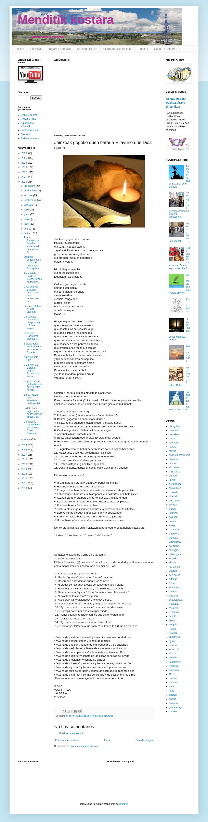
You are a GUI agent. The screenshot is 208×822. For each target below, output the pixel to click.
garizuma (108, 716)
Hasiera (19, 48)
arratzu (173, 694)
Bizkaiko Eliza (28, 119)
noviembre (30, 190)
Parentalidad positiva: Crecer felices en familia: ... (33, 277)
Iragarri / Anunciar (59, 48)
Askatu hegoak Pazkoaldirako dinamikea (176, 102)
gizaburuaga (175, 707)
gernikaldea (175, 484)
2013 (25, 473)
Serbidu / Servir (86, 48)
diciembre (30, 186)
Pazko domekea (188, 305)
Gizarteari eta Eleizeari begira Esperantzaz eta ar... (32, 370)
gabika (172, 699)
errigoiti (173, 624)
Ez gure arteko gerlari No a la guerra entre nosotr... (33, 385)
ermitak (173, 475)
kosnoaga (174, 587)
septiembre (30, 200)
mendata (174, 603)
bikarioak (70, 716)
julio (26, 209)
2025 (25, 158)
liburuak (173, 513)
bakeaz (173, 591)
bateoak (173, 537)
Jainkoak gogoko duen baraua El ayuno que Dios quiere (32, 262)
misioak (173, 492)
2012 (25, 478)
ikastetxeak (175, 661)
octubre (28, 195)
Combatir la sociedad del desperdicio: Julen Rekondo (32, 427)
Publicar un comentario (71, 733)
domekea (174, 434)
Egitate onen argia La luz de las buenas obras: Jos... (33, 412)
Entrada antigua (144, 740)
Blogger (123, 804)
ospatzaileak (176, 599)
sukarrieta (174, 636)
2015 (25, 464)
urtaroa (173, 570)
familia (172, 451)
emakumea (175, 488)
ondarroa (174, 670)
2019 (25, 445)
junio (27, 214)
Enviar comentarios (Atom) (84, 746)
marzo (28, 228)
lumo (171, 690)
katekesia (174, 442)
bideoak (173, 496)
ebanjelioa (89, 716)
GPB (171, 674)
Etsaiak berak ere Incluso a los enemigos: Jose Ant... (33, 348)
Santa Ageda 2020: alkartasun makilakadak (32, 399)
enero (27, 439)
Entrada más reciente (66, 740)
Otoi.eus (25, 134)
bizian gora (175, 554)
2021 (25, 177)
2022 (25, 172)
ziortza (172, 562)
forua (171, 583)
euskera (173, 703)
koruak (172, 558)
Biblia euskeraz (29, 115)
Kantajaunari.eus (30, 130)
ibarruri (173, 645)
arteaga (173, 579)
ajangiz (173, 620)
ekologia (173, 550)
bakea (172, 508)
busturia (173, 595)
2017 (25, 454)
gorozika (173, 657)
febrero (28, 233)
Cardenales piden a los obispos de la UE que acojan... (32, 322)
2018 (25, 450)
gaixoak (99, 716)
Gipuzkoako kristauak (27, 124)
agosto (28, 205)
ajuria (172, 641)
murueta (173, 608)
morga (172, 628)
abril (27, 223)
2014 (25, 469)
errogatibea (175, 541)
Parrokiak (36, 48)
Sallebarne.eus (29, 138)
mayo (27, 219)
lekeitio (173, 678)
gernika (173, 504)
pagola (172, 438)
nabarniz (173, 682)
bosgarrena (175, 500)
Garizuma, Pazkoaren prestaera (31, 336)
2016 (25, 459)
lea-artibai (174, 566)
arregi (172, 525)
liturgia (172, 446)
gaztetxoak (175, 471)
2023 (25, 167)
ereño (172, 686)
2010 (25, 488)
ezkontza (174, 612)
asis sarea (174, 575)
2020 (25, 181)
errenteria (174, 533)
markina (173, 665)
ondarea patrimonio (179, 455)
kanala (172, 616)
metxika (173, 711)
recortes (173, 430)
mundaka (174, 529)
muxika (173, 632)
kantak (172, 480)
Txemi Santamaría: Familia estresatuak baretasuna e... (32, 244)
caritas (79, 716)
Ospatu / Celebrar (165, 48)
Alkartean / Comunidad (117, 48)
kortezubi (174, 649)
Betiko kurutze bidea (188, 354)
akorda (173, 653)
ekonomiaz (175, 467)
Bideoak (143, 48)
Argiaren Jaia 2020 (31, 358)
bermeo (173, 521)
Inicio (107, 740)
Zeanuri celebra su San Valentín (32, 309)
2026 (25, 153)
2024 (25, 162)
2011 (25, 483)
